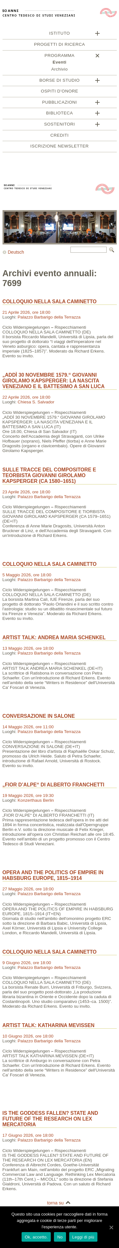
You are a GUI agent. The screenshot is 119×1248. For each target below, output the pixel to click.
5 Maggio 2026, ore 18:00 (27, 575)
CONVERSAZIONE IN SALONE (39, 717)
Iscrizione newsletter (59, 147)
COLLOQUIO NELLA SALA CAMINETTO (50, 302)
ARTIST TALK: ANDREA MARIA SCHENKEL (54, 638)
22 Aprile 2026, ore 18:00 (26, 398)
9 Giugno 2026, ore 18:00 (27, 963)
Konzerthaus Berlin (36, 801)
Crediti (59, 136)
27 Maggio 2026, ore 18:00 (28, 890)
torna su (55, 1203)
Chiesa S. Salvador (36, 403)
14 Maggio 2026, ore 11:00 (28, 727)
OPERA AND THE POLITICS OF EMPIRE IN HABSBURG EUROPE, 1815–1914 (53, 876)
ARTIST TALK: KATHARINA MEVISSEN (49, 1026)
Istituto (59, 34)
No (60, 1237)
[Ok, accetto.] (111, 1227)
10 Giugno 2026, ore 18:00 (28, 1037)
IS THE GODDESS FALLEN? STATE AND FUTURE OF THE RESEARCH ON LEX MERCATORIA (50, 1119)
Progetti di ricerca (59, 45)
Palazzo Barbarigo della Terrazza (49, 318)
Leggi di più (83, 1237)
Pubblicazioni (59, 103)
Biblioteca (59, 114)
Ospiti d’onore (59, 92)
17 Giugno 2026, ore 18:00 (28, 1136)
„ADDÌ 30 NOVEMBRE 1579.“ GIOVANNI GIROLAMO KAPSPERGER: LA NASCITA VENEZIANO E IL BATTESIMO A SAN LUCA (54, 381)
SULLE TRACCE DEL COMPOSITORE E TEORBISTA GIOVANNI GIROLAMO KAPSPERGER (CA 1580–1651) (49, 476)
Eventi (60, 63)
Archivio (59, 70)
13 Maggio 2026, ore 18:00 (28, 649)
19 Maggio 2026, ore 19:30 (28, 796)
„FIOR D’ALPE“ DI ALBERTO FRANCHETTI (53, 785)
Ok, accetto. (36, 1237)
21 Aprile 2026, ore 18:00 (26, 313)
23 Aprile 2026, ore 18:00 (26, 492)
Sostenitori (59, 125)
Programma (59, 56)
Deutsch (16, 253)
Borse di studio (59, 81)
